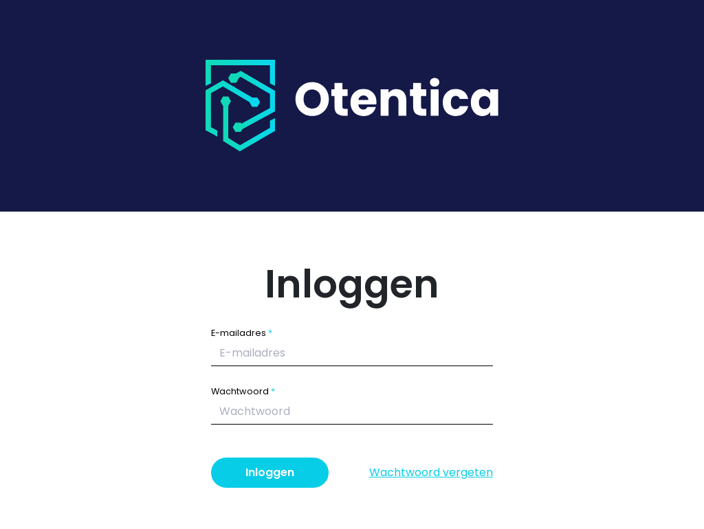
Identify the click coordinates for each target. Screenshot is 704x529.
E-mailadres (238, 333)
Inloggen (269, 472)
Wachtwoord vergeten (431, 472)
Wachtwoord (240, 391)
